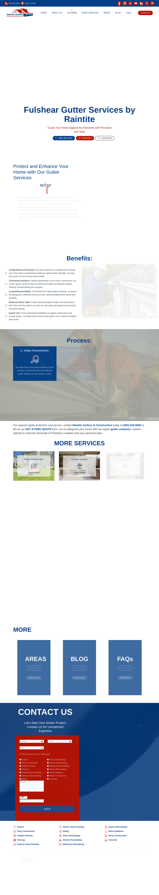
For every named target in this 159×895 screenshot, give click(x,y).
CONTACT (145, 13)
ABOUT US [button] (57, 13)
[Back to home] (20, 12)
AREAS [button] (107, 13)
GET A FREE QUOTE (42, 429)
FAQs (128, 13)
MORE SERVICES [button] (90, 13)
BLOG (118, 13)
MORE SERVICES (79, 443)
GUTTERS (72, 13)
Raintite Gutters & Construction (91, 425)
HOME (44, 13)
